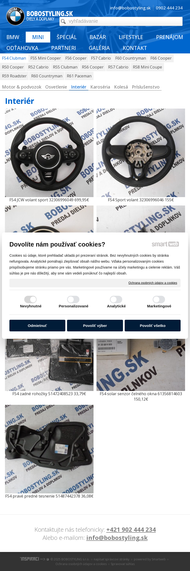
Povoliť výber (95, 325)
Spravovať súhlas (123, 564)
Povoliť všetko (153, 325)
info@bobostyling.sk (117, 537)
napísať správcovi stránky (111, 559)
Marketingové (159, 306)
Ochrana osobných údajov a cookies (152, 282)
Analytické (116, 306)
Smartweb (159, 559)
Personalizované (74, 306)
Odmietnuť (37, 325)
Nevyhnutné (31, 306)
